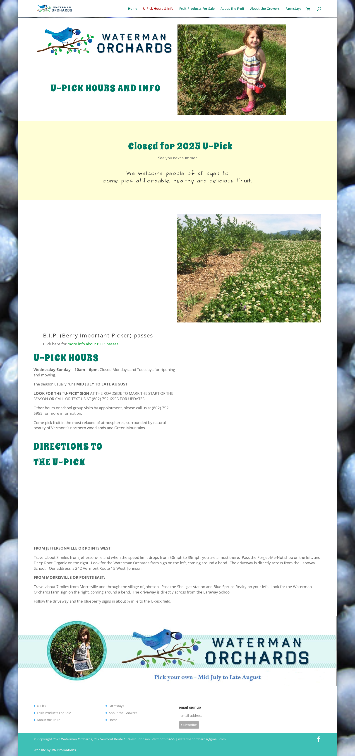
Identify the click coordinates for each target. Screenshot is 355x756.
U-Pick (41, 706)
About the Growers (265, 9)
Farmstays (293, 9)
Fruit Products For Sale (197, 9)
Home (132, 9)
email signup (190, 707)
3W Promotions (63, 750)
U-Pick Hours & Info (158, 9)
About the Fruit (232, 9)
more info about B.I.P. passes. (93, 343)
